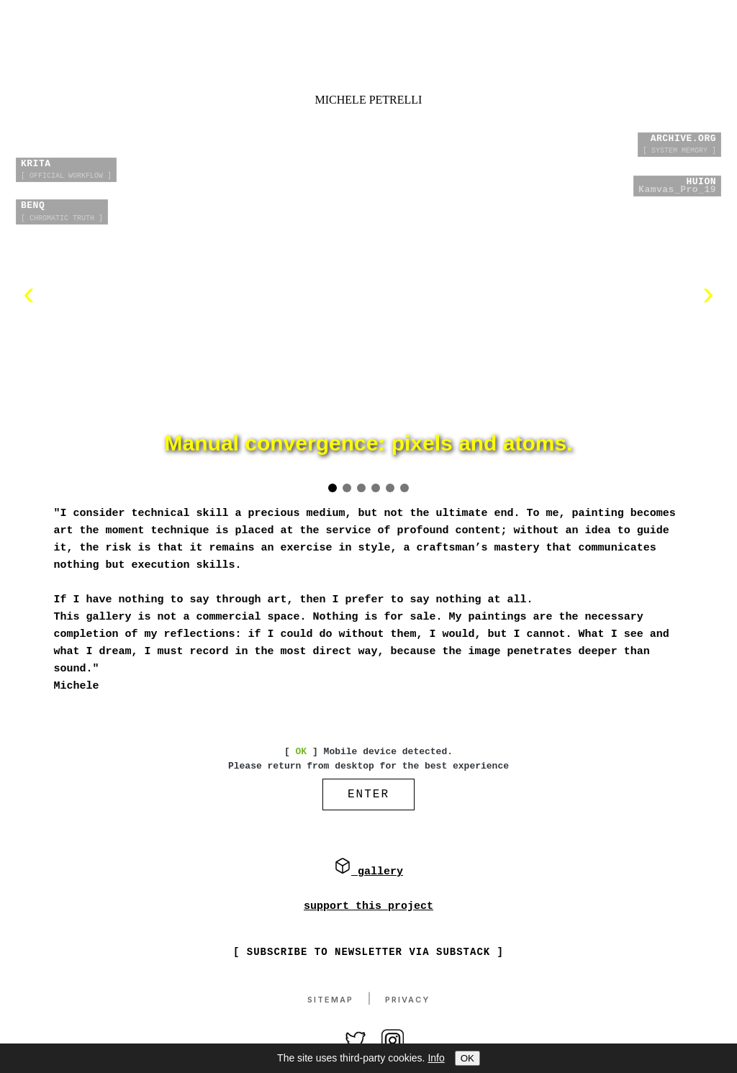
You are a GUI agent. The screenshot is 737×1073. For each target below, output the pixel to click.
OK (467, 1058)
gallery (368, 873)
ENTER (368, 796)
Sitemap (330, 1000)
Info (436, 1058)
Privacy (407, 1000)
